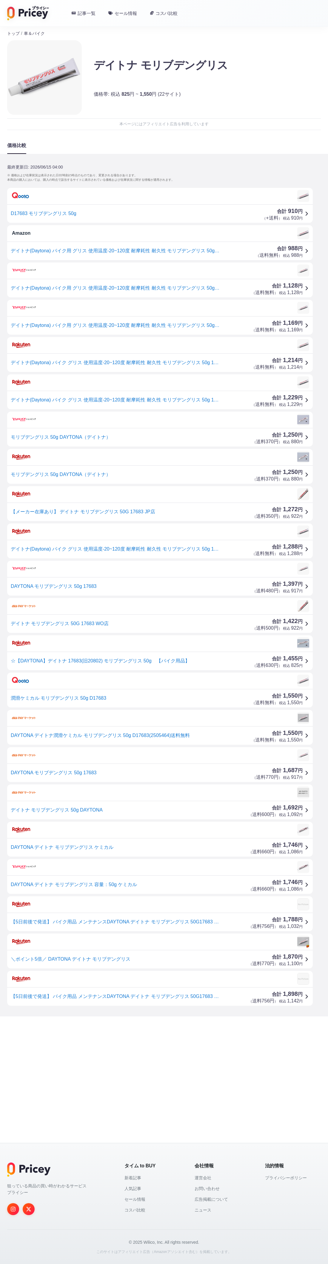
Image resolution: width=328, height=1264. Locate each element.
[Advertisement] (164, 1068)
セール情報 (134, 1199)
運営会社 (203, 1177)
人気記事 (132, 1188)
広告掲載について (211, 1199)
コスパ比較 (134, 1210)
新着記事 (132, 1177)
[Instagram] (13, 1209)
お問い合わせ (207, 1188)
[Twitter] (29, 1209)
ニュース (203, 1210)
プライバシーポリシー (286, 1177)
